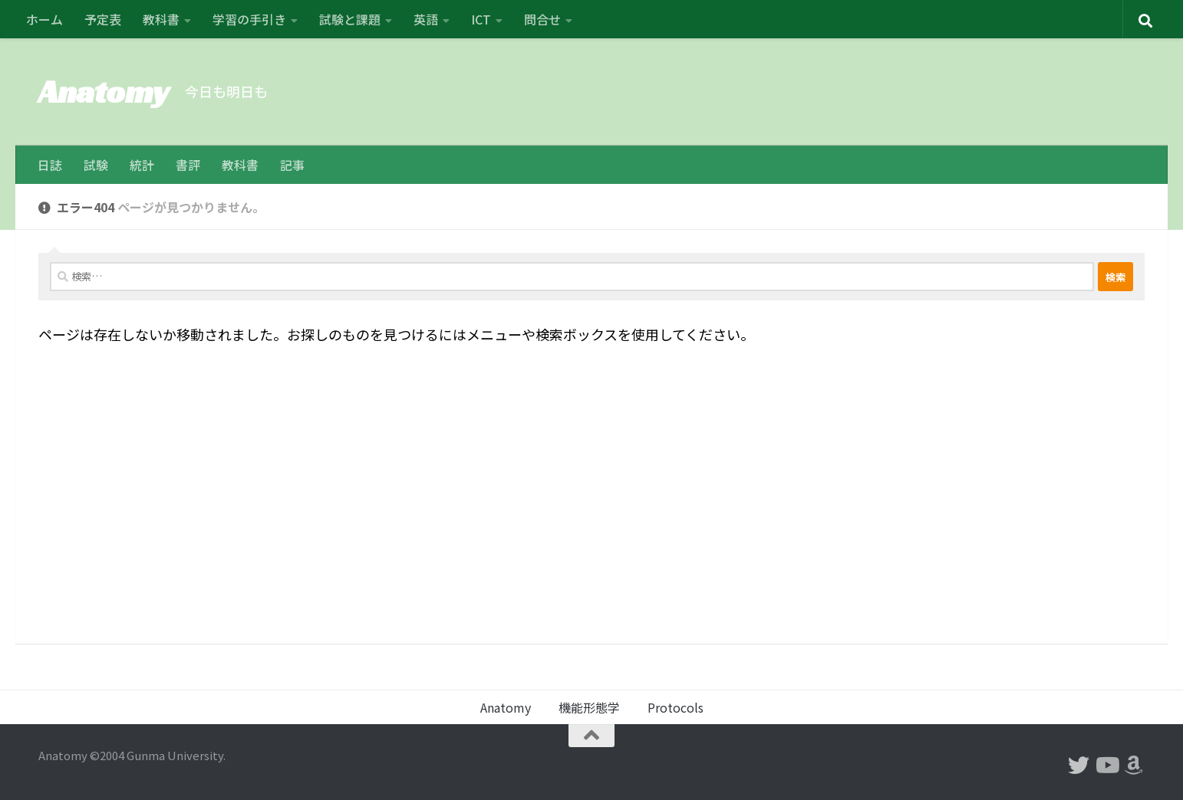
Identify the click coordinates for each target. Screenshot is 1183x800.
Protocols (676, 707)
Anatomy (104, 91)
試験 (96, 165)
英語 (426, 19)
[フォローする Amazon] (1134, 765)
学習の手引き (249, 19)
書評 (188, 165)
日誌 (50, 165)
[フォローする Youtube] (1106, 765)
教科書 (161, 19)
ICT (481, 19)
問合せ (542, 19)
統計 (142, 165)
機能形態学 (589, 707)
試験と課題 (350, 19)
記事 (292, 165)
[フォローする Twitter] (1078, 765)
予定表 (102, 19)
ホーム (44, 19)
